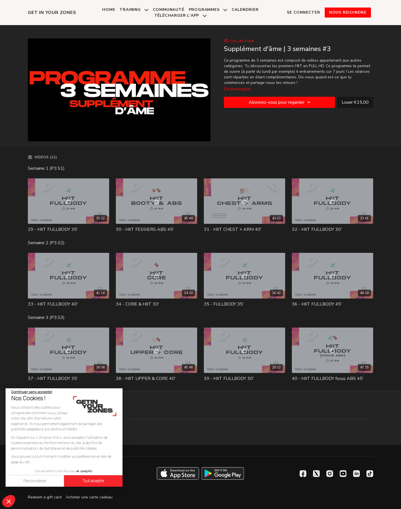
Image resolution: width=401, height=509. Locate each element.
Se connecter (303, 12)
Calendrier (245, 9)
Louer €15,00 (355, 102)
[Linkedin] (356, 473)
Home (108, 9)
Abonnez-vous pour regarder (280, 102)
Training (133, 9)
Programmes (208, 9)
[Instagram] (329, 473)
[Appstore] (178, 473)
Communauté (168, 9)
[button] (8, 501)
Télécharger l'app (180, 15)
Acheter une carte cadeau (89, 497)
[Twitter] (316, 473)
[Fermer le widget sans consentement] (31, 392)
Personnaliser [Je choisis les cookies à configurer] (34, 481)
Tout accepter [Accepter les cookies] (93, 481)
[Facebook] (303, 473)
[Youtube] (343, 473)
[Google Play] (222, 473)
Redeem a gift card (45, 497)
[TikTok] (369, 473)
